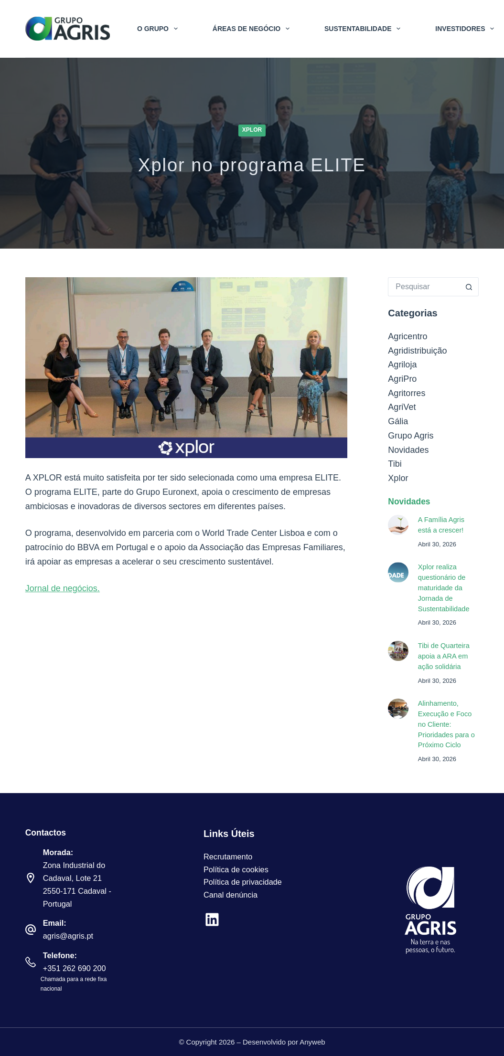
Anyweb (312, 1042)
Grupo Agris (410, 435)
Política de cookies (236, 869)
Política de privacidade (243, 882)
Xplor (252, 129)
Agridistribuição (417, 350)
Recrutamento (228, 856)
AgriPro (402, 379)
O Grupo (159, 28)
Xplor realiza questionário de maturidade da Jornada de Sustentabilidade (444, 587)
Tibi (394, 464)
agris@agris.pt (68, 935)
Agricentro (407, 336)
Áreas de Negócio (253, 28)
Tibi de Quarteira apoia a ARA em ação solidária (444, 656)
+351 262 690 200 (74, 968)
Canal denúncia (230, 894)
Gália (398, 421)
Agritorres (406, 393)
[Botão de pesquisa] (469, 286)
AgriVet (402, 407)
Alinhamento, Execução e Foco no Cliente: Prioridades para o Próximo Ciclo (446, 724)
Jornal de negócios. (62, 588)
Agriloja (402, 364)
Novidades (408, 450)
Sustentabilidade (364, 28)
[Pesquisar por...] (424, 286)
